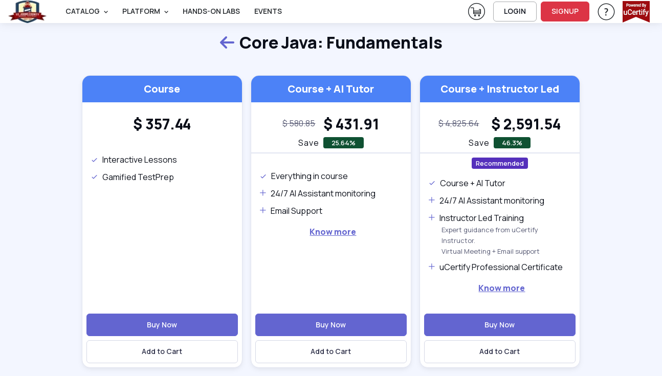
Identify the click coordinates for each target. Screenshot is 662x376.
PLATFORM (141, 11)
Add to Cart (162, 351)
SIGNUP (565, 11)
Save (479, 142)
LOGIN (515, 11)
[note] (298, 123)
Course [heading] (162, 89)
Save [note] (308, 142)
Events (268, 11)
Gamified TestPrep (132, 177)
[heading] (162, 124)
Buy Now (162, 324)
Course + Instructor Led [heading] (499, 89)
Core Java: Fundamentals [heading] (331, 43)
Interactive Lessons (134, 159)
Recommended (500, 163)
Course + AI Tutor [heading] (331, 89)
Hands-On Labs (211, 11)
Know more (333, 231)
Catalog (82, 11)
